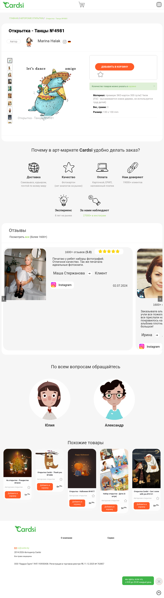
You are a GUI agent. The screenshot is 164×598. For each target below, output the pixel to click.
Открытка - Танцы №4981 (57, 18)
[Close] (154, 85)
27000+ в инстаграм (94, 215)
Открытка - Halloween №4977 (82, 491)
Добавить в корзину (13, 494)
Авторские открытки (31, 18)
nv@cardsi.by (21, 547)
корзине (132, 86)
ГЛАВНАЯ (13, 18)
